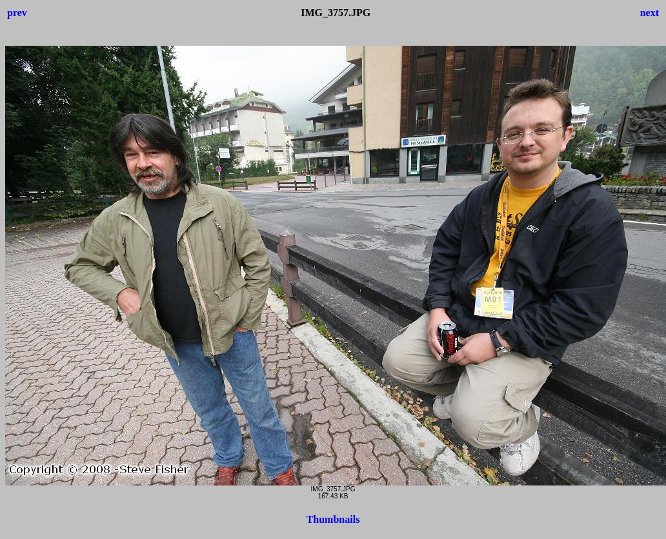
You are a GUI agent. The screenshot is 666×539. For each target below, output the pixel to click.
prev (17, 12)
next (649, 12)
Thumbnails (333, 519)
